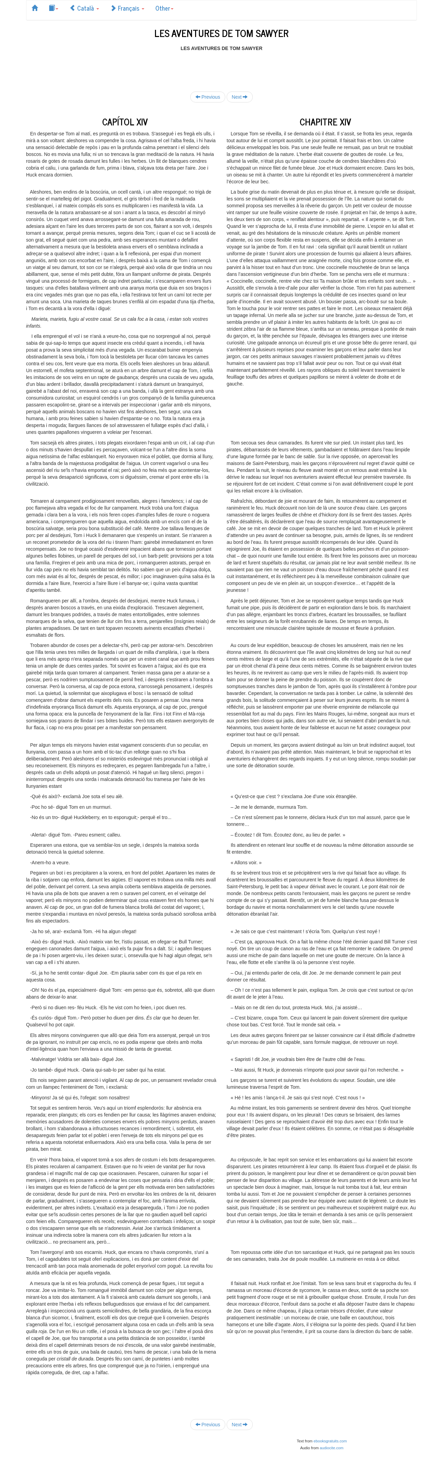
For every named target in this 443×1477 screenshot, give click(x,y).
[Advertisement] (221, 67)
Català (84, 8)
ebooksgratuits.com (330, 1441)
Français (127, 8)
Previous (207, 97)
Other (164, 8)
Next (240, 97)
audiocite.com (332, 1448)
